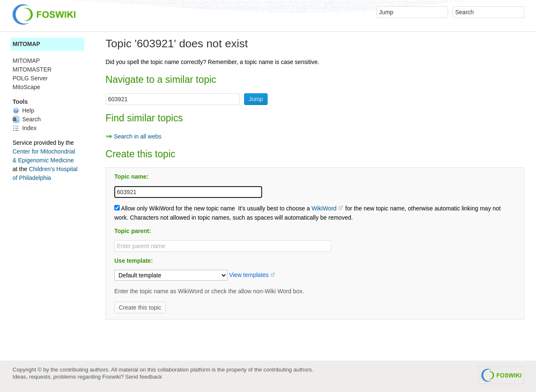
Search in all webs (138, 136)
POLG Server (30, 78)
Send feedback (143, 377)
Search (27, 119)
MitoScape (26, 87)
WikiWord (324, 208)
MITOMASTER (32, 69)
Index (24, 128)
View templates (249, 275)
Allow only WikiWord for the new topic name (174, 208)
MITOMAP (26, 44)
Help (23, 110)
